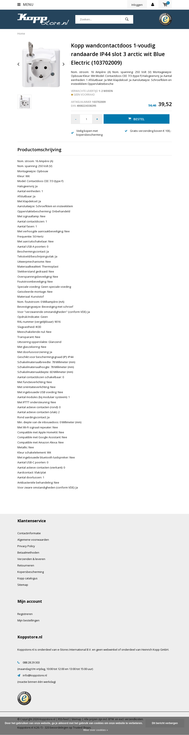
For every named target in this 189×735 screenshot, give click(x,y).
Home (21, 33)
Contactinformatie (29, 533)
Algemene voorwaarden (33, 540)
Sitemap (22, 585)
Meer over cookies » (95, 730)
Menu (25, 4)
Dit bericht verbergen (165, 723)
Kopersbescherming (30, 572)
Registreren (25, 614)
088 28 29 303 (31, 662)
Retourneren (25, 565)
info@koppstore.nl (35, 675)
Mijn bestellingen (28, 620)
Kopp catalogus (27, 578)
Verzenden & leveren (31, 559)
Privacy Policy (26, 546)
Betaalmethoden (28, 552)
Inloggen (137, 5)
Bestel (136, 119)
